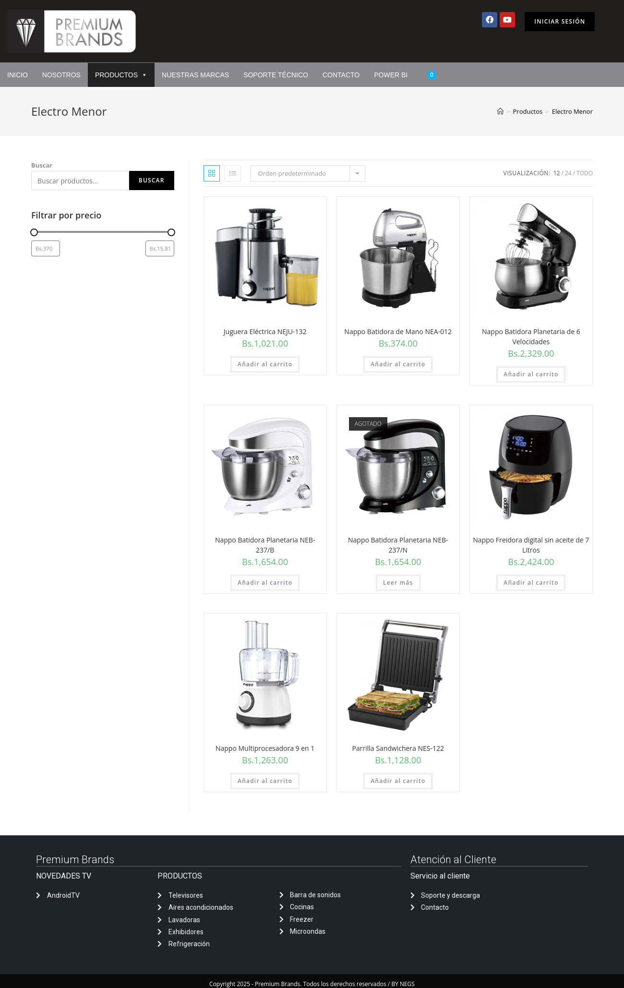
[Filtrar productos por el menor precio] (45, 248)
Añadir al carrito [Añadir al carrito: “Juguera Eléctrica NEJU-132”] (265, 364)
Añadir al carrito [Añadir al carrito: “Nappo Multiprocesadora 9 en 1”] (265, 781)
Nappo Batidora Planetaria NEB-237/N (398, 544)
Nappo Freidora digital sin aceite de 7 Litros (531, 544)
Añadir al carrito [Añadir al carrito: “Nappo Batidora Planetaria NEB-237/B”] (265, 582)
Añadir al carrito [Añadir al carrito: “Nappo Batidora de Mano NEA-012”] (398, 364)
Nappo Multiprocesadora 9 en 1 (265, 748)
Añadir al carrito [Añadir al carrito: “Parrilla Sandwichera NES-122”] (398, 781)
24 (568, 173)
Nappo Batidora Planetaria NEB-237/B (265, 544)
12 (556, 173)
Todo (584, 173)
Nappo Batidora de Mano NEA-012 (398, 331)
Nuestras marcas (195, 75)
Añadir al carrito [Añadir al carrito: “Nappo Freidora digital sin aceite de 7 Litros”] (531, 582)
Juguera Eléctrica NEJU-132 (265, 331)
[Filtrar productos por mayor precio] (159, 248)
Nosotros (61, 75)
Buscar (41, 165)
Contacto (341, 75)
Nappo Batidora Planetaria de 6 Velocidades (531, 336)
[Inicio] (500, 111)
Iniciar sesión (559, 21)
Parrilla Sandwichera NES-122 (398, 748)
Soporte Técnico (275, 75)
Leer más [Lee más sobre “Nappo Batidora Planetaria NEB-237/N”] (398, 582)
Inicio (17, 75)
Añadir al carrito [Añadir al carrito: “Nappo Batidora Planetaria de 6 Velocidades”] (531, 374)
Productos (121, 75)
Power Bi (391, 75)
